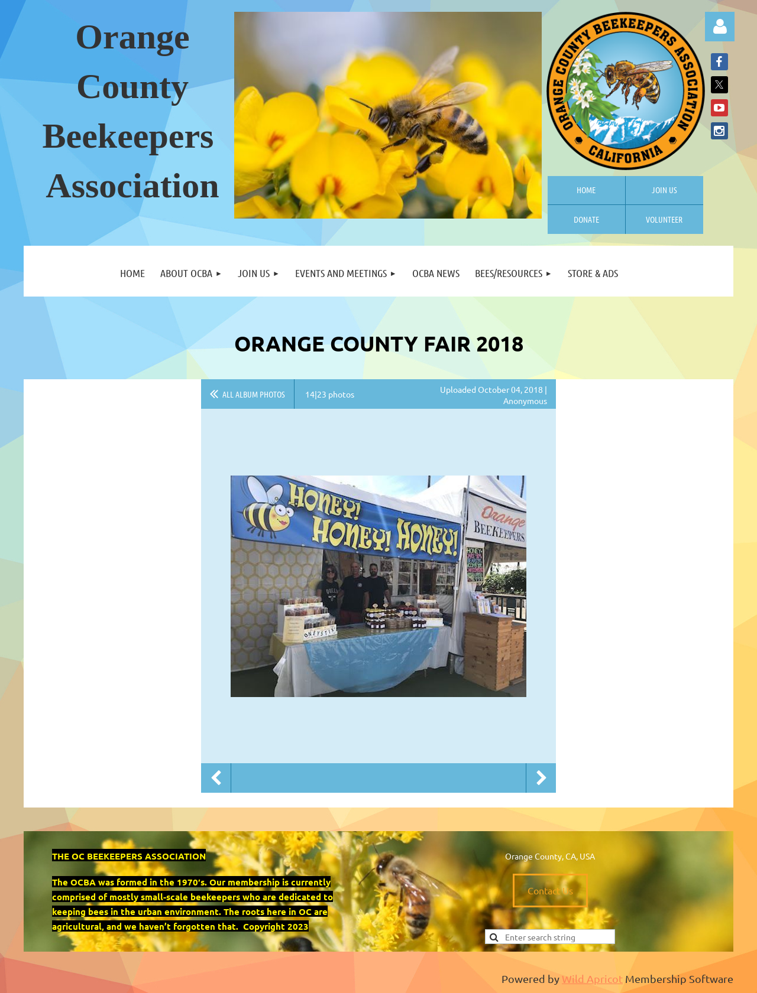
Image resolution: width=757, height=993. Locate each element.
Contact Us (550, 890)
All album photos (253, 394)
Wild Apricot (592, 978)
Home (586, 189)
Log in (720, 26)
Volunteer (664, 219)
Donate (586, 219)
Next (541, 778)
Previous (216, 778)
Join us (664, 189)
